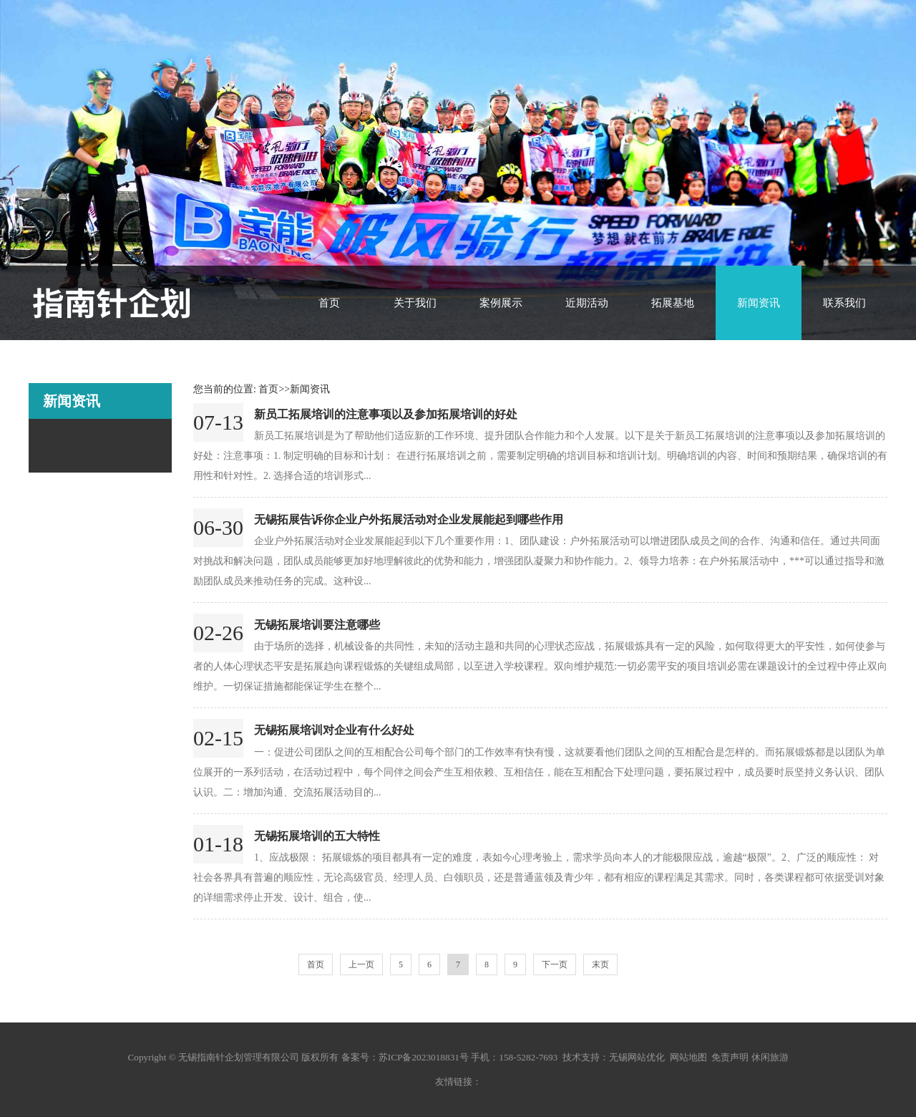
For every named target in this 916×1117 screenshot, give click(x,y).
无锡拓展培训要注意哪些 (317, 625)
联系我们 (844, 303)
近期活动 (586, 303)
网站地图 (688, 1057)
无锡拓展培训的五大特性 (317, 836)
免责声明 (730, 1057)
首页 (329, 303)
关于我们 (415, 303)
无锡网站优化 (637, 1057)
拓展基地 (672, 303)
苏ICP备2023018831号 (424, 1057)
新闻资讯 (758, 303)
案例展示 (500, 303)
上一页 (361, 964)
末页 (600, 964)
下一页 (554, 964)
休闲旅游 (770, 1057)
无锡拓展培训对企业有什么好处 (334, 730)
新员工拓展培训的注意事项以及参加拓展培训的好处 (385, 414)
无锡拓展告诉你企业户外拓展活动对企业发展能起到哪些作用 (408, 519)
